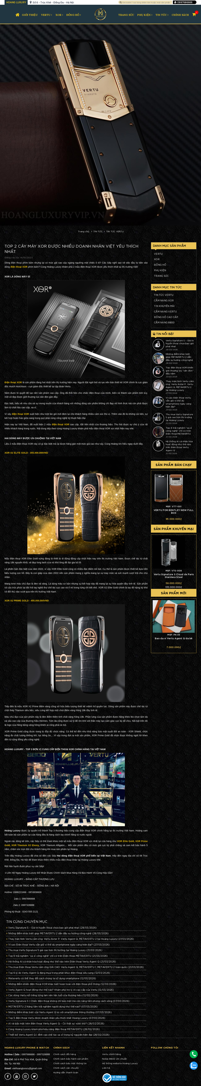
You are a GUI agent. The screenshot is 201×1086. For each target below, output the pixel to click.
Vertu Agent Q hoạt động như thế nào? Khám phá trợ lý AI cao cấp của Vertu (60, 989)
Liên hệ (106, 1067)
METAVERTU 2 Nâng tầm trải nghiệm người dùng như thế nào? (52, 1006)
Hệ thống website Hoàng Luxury (120, 1063)
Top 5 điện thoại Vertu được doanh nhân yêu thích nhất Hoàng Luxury (55, 1017)
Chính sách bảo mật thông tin (70, 1063)
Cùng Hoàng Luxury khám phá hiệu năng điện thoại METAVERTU (53, 1029)
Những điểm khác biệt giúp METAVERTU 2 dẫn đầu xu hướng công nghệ (57, 933)
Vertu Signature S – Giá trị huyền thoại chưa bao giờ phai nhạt (51, 927)
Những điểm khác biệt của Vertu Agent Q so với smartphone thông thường (59, 1012)
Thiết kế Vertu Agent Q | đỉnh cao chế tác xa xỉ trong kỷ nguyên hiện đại (58, 1034)
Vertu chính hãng (111, 1054)
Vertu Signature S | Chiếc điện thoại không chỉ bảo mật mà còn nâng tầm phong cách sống (67, 1000)
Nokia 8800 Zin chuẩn (114, 1058)
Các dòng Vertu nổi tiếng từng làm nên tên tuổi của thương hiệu (52, 995)
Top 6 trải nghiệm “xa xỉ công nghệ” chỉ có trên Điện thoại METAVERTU (57, 955)
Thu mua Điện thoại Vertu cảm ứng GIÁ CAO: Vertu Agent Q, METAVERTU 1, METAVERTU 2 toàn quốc (75, 967)
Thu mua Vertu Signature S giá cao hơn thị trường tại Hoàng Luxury (54, 950)
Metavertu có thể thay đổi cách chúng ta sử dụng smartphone (51, 978)
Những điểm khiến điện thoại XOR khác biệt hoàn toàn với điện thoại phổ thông (61, 984)
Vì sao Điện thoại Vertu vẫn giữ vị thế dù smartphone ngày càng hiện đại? (58, 944)
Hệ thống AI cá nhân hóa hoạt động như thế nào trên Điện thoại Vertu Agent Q (61, 961)
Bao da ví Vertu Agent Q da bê (173, 638)
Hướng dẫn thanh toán (65, 1072)
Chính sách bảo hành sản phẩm (70, 1058)
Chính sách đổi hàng (64, 1054)
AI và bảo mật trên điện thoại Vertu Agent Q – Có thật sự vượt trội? (55, 1023)
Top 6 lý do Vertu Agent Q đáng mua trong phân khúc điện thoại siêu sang (58, 972)
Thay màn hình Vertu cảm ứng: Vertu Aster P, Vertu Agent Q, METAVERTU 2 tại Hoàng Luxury (70, 938)
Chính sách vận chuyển (66, 1067)
